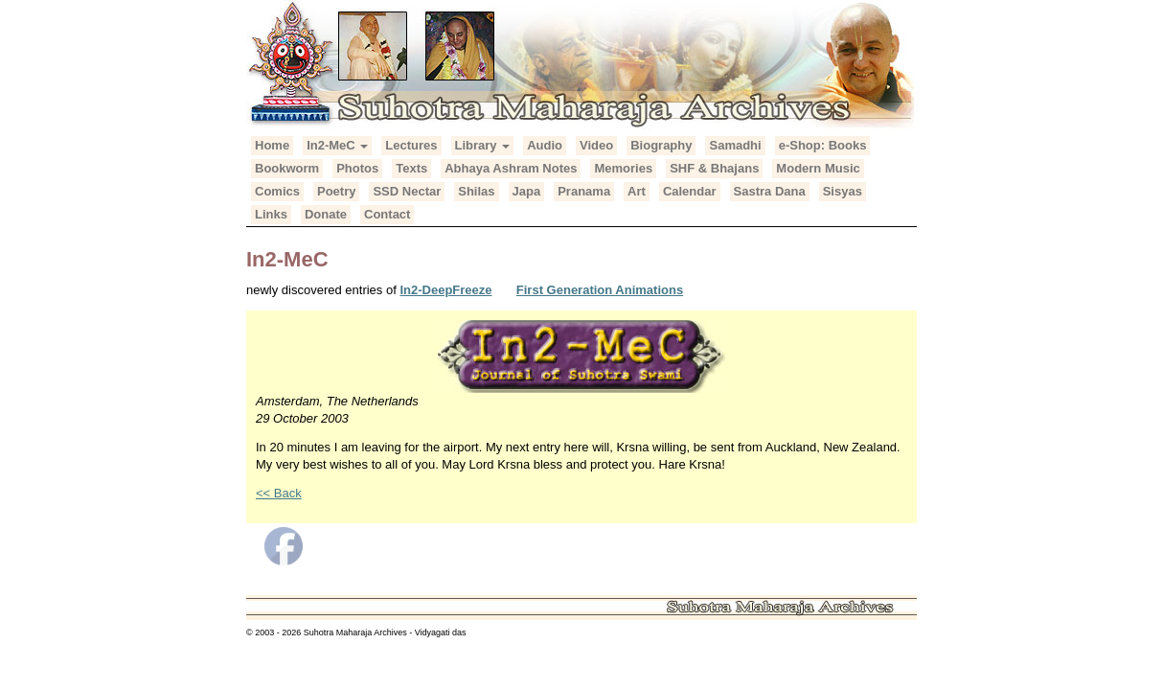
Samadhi (735, 145)
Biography (661, 145)
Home (272, 145)
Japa (527, 191)
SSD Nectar (407, 191)
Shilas (476, 191)
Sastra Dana (770, 191)
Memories (623, 168)
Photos (357, 168)
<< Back (279, 493)
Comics (277, 191)
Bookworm (287, 168)
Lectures (411, 145)
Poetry (336, 191)
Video (596, 145)
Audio (544, 145)
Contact (387, 214)
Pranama (584, 191)
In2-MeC (337, 145)
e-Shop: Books (823, 145)
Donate (326, 214)
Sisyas (842, 191)
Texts (411, 168)
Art (636, 191)
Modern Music (817, 168)
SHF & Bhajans (714, 168)
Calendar (690, 191)
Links (271, 214)
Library (483, 145)
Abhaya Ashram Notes (511, 168)
